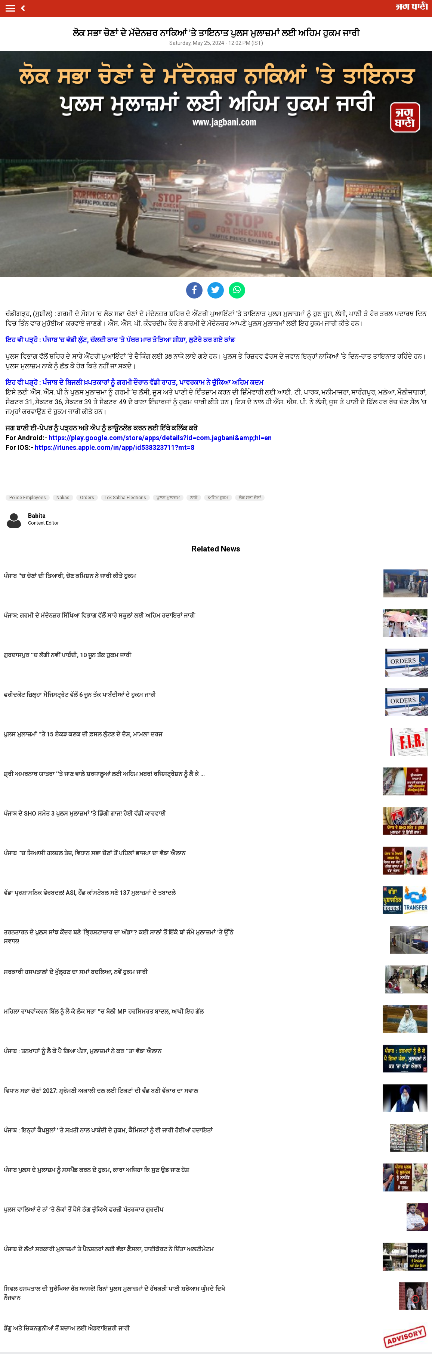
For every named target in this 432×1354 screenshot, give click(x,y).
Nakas (63, 497)
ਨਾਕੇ (193, 497)
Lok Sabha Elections (125, 497)
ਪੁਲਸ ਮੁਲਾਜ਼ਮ (168, 497)
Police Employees (27, 497)
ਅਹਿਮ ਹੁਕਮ (218, 497)
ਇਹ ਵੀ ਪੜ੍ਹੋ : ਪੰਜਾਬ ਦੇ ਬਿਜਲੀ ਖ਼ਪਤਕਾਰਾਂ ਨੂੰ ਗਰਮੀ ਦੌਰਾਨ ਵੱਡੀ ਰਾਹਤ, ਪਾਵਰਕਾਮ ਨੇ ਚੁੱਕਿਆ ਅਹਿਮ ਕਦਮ (134, 382)
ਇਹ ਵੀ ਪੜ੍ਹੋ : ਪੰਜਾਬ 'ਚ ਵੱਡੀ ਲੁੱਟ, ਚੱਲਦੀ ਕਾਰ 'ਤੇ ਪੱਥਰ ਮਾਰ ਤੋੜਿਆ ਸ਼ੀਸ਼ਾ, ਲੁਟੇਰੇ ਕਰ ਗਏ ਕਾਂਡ (120, 340)
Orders (87, 497)
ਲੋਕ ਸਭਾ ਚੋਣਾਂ (250, 497)
